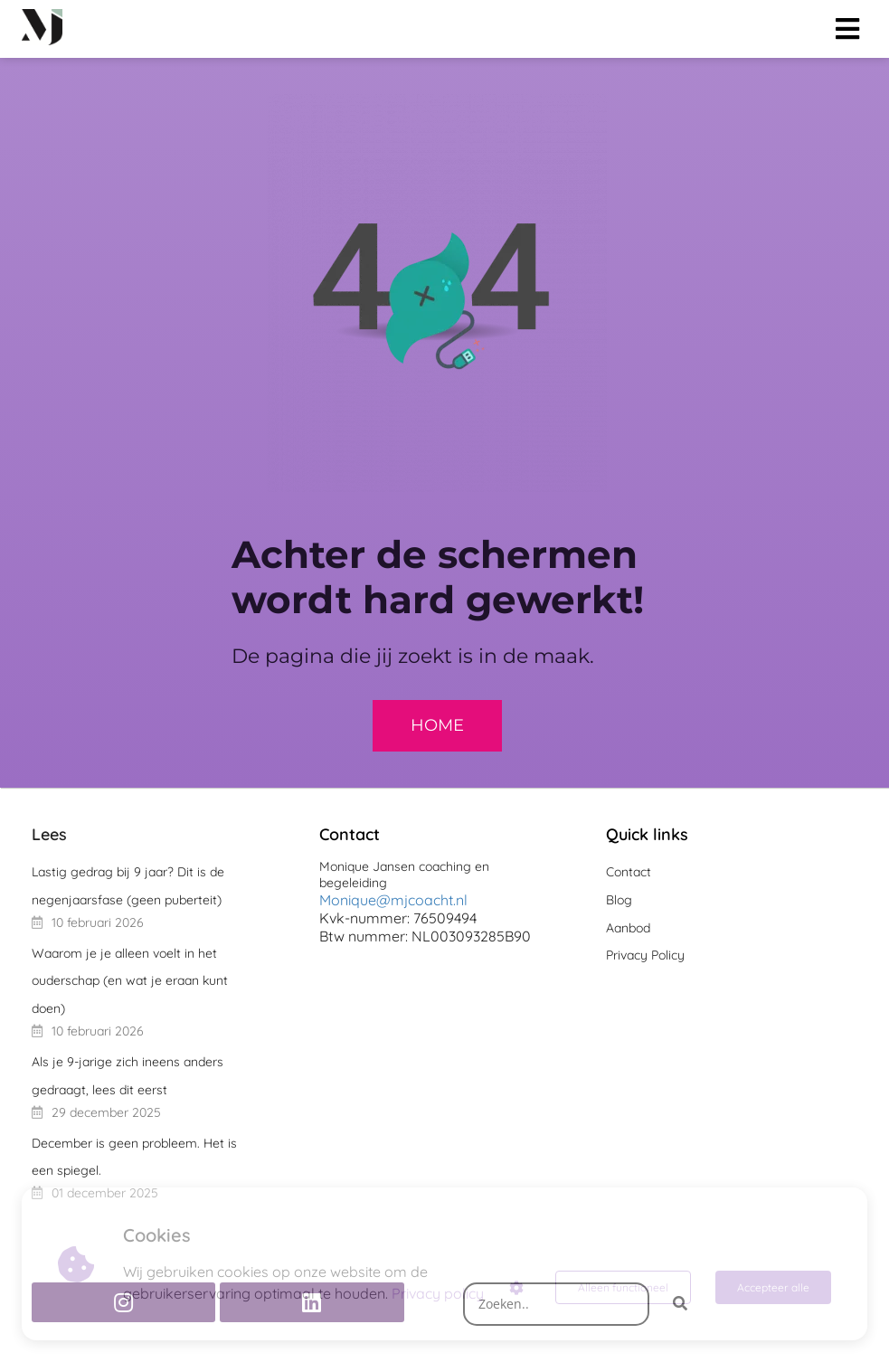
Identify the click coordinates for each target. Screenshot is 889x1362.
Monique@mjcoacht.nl (393, 900)
